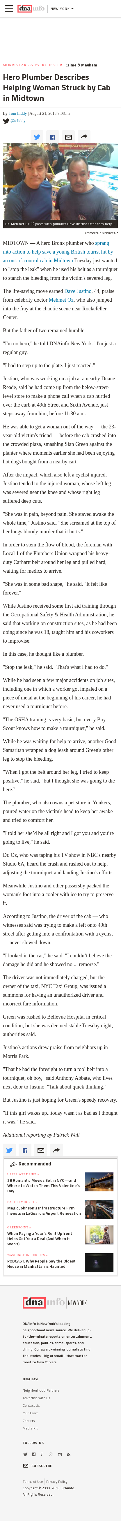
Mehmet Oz (61, 300)
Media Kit (30, 1428)
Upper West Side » (23, 1174)
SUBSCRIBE (37, 1466)
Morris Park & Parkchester (33, 65)
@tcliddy (18, 121)
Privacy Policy (56, 1481)
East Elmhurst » (22, 1202)
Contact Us (31, 1405)
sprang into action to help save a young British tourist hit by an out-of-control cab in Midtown (58, 251)
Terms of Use (33, 1481)
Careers (29, 1420)
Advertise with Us (36, 1398)
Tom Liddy (18, 113)
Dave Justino (78, 291)
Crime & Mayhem (81, 65)
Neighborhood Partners (41, 1390)
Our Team (30, 1413)
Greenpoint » (19, 1227)
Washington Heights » (27, 1255)
